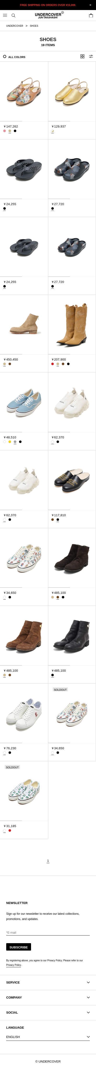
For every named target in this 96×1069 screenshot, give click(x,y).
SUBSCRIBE (19, 947)
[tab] (11, 751)
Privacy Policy (13, 965)
